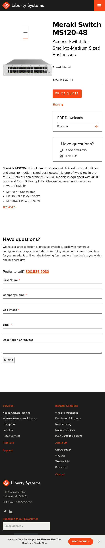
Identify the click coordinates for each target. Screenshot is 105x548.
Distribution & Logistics (68, 418)
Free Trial (8, 430)
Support (8, 450)
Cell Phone (10, 310)
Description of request (18, 340)
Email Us (68, 156)
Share (58, 104)
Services (8, 406)
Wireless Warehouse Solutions (20, 418)
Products (8, 443)
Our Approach (63, 450)
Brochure (77, 126)
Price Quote (67, 93)
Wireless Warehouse (66, 412)
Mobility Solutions (65, 430)
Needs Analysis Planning (16, 412)
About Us (61, 443)
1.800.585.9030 (73, 150)
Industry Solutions (66, 406)
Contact (60, 474)
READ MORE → (80, 541)
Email (6, 325)
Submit (8, 360)
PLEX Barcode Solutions (68, 436)
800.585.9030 (37, 272)
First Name (10, 280)
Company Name (14, 295)
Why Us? (60, 455)
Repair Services (11, 436)
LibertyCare (9, 424)
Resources (61, 467)
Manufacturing (63, 424)
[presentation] (30, 374)
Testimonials (62, 461)
